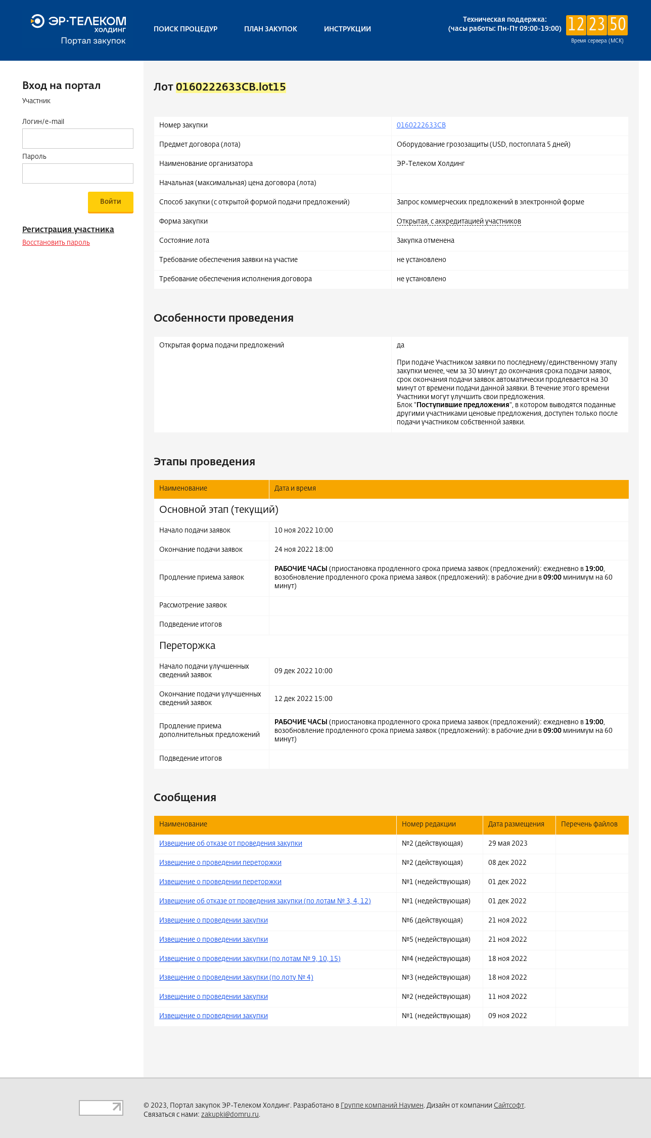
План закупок (270, 29)
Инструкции (347, 29)
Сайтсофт (509, 1106)
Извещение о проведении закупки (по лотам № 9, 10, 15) (250, 959)
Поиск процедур (185, 29)
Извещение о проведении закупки (213, 920)
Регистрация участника (68, 230)
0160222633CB (421, 125)
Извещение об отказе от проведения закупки (230, 844)
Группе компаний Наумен (382, 1106)
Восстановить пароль (56, 243)
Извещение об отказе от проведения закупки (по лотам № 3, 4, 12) (265, 901)
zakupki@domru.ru (230, 1115)
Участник (36, 101)
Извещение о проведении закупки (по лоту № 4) (236, 978)
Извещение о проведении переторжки (220, 863)
